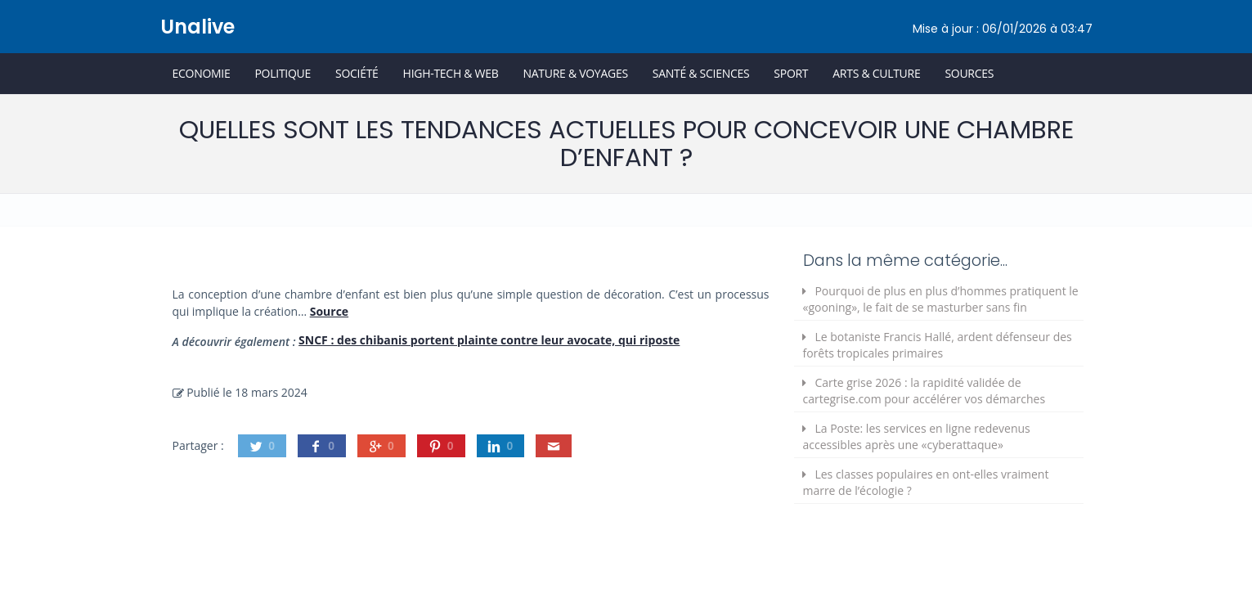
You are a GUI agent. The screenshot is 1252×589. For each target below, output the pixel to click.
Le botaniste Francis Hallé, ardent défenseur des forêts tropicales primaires (936, 345)
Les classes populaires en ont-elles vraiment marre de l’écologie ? (925, 482)
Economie (202, 73)
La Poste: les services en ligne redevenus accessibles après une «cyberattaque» (916, 436)
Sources (969, 73)
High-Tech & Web (451, 73)
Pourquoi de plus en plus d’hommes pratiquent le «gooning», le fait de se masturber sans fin (940, 299)
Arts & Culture (876, 73)
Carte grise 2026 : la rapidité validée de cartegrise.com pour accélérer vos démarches (923, 391)
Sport (791, 73)
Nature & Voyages (575, 73)
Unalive (197, 26)
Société (357, 73)
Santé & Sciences (701, 73)
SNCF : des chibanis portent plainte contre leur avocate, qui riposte (489, 340)
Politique (282, 73)
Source (329, 311)
